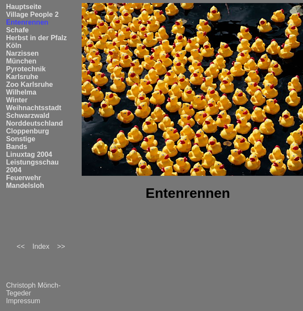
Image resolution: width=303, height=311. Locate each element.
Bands (16, 146)
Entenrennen (27, 22)
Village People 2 (32, 14)
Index (40, 246)
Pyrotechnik (26, 69)
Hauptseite (23, 6)
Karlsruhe (22, 76)
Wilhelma (21, 92)
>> (61, 246)
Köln (14, 45)
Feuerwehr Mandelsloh (25, 181)
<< (21, 246)
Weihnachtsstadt (33, 107)
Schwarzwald (27, 115)
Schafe (17, 30)
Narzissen (22, 53)
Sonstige (20, 139)
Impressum (23, 301)
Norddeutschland (34, 123)
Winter (17, 100)
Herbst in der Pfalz (36, 37)
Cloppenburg (27, 131)
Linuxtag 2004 (29, 154)
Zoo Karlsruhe (29, 84)
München (21, 61)
